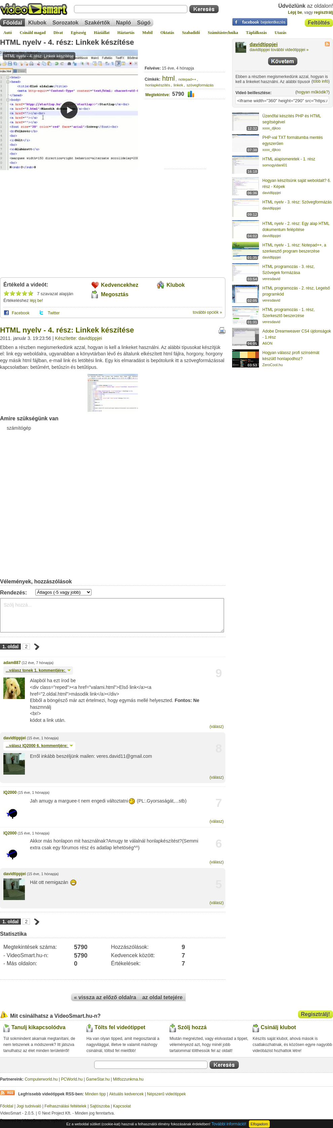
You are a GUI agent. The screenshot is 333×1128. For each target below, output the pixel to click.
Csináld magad (33, 32)
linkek (178, 85)
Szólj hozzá (192, 1027)
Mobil (147, 32)
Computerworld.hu (41, 1079)
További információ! (229, 1124)
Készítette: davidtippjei (78, 338)
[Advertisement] (185, 148)
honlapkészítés (157, 85)
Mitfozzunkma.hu (128, 1079)
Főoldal (12, 23)
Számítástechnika (223, 32)
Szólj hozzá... (112, 615)
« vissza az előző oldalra (105, 997)
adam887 (12, 662)
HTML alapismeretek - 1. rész (288, 159)
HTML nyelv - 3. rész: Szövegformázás (297, 202)
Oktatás (167, 32)
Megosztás (114, 294)
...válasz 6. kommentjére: (39, 745)
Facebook (21, 313)
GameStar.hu (98, 1079)
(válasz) (217, 726)
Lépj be (295, 12)
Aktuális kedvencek (126, 1094)
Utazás (281, 32)
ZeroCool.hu (272, 365)
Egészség (78, 32)
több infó (320, 81)
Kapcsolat (122, 1106)
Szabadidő (191, 32)
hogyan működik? (312, 92)
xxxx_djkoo (271, 128)
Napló (123, 23)
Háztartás (126, 32)
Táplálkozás (256, 32)
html (168, 78)
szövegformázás (200, 85)
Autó (7, 32)
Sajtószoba (100, 1106)
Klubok (37, 23)
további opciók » (207, 312)
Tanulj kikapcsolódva (38, 1027)
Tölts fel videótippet (120, 1027)
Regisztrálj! (315, 1014)
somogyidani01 (274, 165)
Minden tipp (95, 1094)
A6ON (267, 343)
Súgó (144, 23)
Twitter (54, 313)
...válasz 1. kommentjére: (38, 670)
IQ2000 (9, 792)
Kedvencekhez (119, 285)
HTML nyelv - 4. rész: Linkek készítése (67, 42)
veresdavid (271, 279)
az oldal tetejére (162, 997)
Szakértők (97, 23)
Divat (58, 32)
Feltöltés (319, 23)
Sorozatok (65, 23)
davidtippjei (14, 738)
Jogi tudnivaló (28, 1106)
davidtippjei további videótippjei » (279, 49)
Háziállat (102, 32)
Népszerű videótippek (166, 1094)
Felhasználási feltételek (65, 1106)
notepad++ (187, 79)
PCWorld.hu (71, 1079)
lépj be (36, 300)
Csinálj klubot (278, 1027)
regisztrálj (323, 12)
